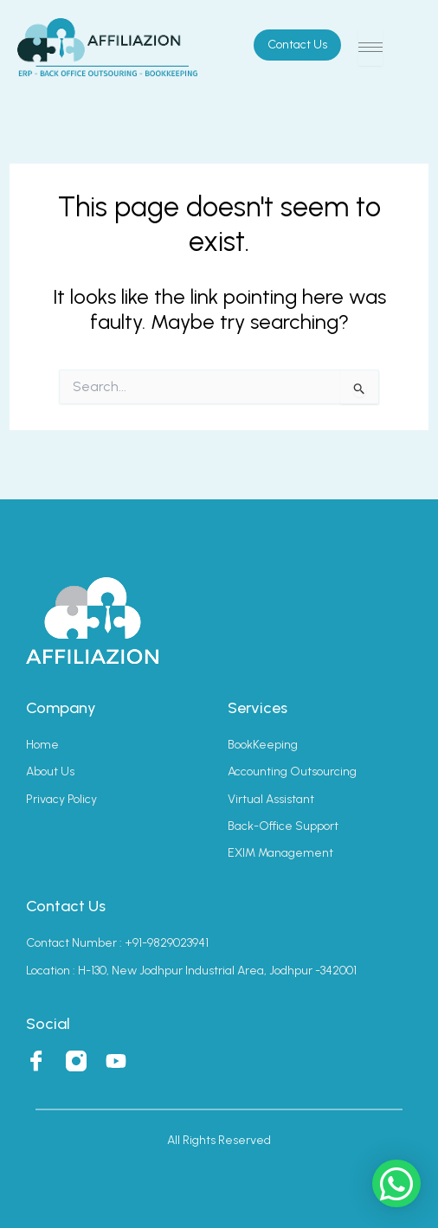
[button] (396, 1183)
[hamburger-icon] (370, 47)
